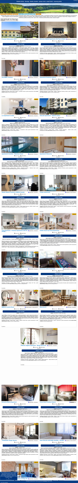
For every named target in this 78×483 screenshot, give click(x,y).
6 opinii (66, 125)
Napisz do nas (50, 481)
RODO (11, 477)
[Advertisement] (39, 375)
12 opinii (64, 87)
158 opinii (25, 125)
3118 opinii (65, 412)
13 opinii (66, 240)
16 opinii (64, 278)
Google (15, 472)
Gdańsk (36, 22)
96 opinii (26, 450)
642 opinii (70, 450)
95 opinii (48, 355)
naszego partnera (16, 56)
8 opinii (63, 202)
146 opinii (26, 412)
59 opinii (28, 278)
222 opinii (26, 49)
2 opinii (68, 49)
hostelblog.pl (76, 0)
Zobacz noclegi (20, 46)
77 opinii (36, 241)
